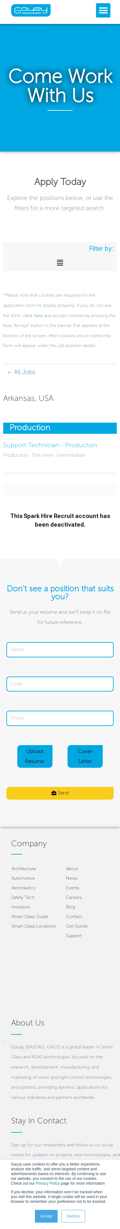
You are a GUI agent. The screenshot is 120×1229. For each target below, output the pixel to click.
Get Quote (77, 926)
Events (72, 888)
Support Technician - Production (50, 445)
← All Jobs (20, 372)
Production (30, 428)
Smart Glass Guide (30, 916)
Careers (74, 897)
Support (74, 935)
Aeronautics (23, 888)
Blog (70, 907)
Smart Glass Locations (34, 926)
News (71, 878)
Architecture (24, 868)
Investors (21, 907)
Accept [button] (46, 1216)
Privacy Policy (48, 1183)
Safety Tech (23, 897)
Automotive (23, 878)
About (72, 868)
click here (33, 315)
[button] (103, 10)
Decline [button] (73, 1216)
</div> (60, 507)
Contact (74, 916)
